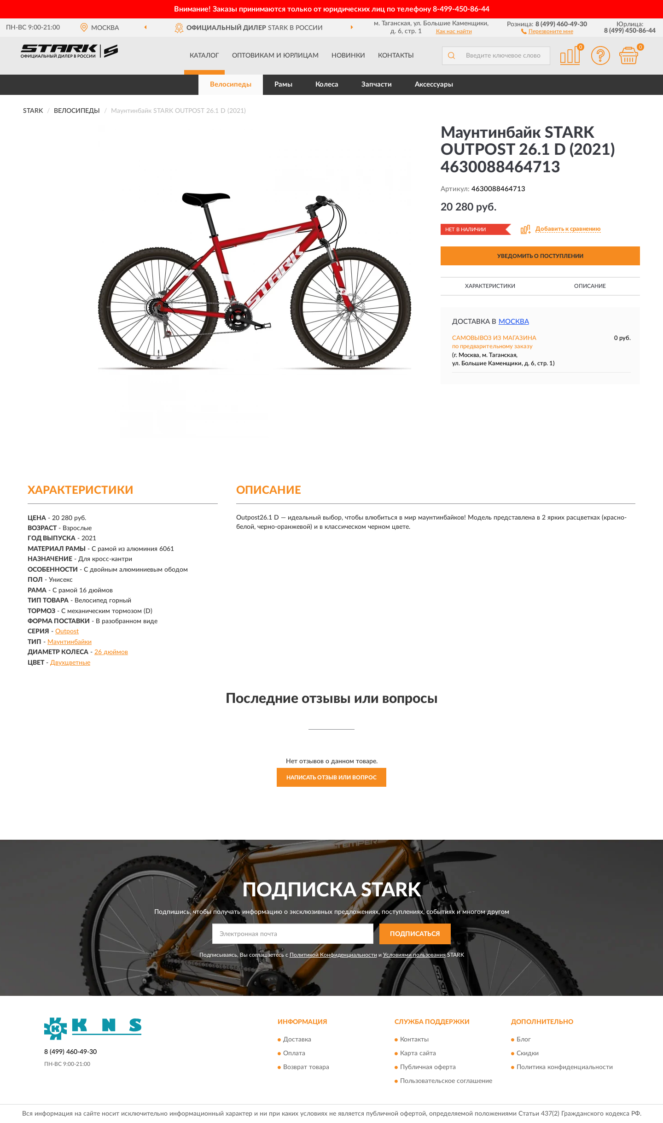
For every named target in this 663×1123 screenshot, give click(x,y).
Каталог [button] (204, 56)
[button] (547, 31)
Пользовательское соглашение (446, 1081)
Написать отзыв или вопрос (331, 777)
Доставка (297, 1040)
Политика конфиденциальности (565, 1068)
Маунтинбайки (69, 642)
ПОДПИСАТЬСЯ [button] (415, 934)
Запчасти (376, 84)
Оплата (294, 1054)
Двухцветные (70, 663)
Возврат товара (306, 1068)
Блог (524, 1040)
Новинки (348, 56)
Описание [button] (590, 286)
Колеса (326, 84)
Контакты (396, 56)
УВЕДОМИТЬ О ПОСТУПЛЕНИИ (540, 256)
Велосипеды (230, 84)
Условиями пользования (414, 955)
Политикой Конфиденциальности (333, 955)
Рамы (283, 84)
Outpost (67, 631)
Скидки (528, 1054)
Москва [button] (514, 321)
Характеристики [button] (490, 286)
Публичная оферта (428, 1068)
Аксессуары (434, 84)
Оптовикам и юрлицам (275, 56)
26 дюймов (111, 652)
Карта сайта (418, 1054)
